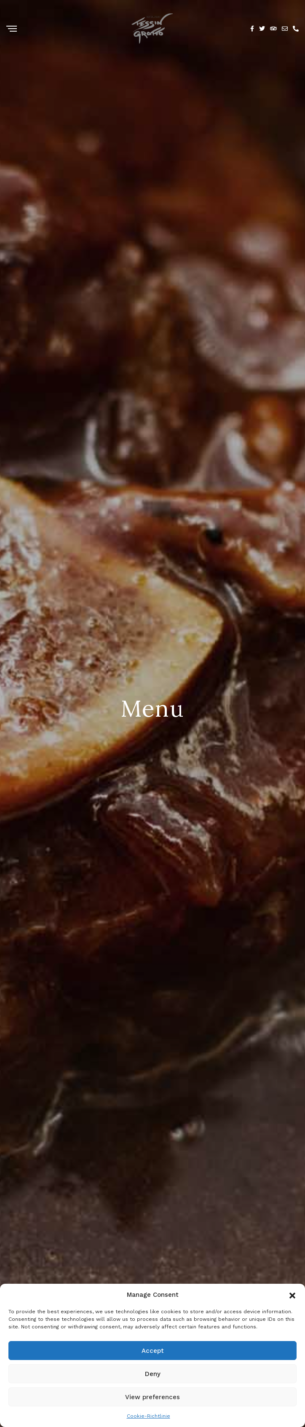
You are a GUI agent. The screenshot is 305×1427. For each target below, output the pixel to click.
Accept (153, 1351)
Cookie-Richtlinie (148, 1416)
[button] (292, 1294)
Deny (153, 1374)
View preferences (152, 1397)
